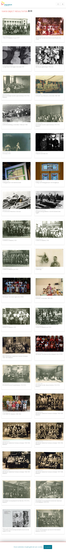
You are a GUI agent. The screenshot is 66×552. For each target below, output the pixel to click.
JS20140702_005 (39, 123)
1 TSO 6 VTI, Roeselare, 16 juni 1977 (11, 38)
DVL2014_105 (5, 123)
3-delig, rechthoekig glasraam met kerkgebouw (47, 182)
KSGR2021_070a (6, 181)
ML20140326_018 (6, 326)
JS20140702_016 (6, 383)
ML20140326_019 (6, 239)
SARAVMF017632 (6, 210)
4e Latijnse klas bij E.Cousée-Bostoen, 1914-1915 (14, 385)
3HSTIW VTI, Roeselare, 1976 (9, 327)
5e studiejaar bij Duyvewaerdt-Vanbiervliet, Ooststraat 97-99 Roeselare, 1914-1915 (49, 501)
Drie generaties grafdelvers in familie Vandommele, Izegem (48, 212)
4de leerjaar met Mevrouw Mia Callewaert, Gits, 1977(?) (49, 354)
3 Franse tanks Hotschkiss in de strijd (12, 211)
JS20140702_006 (6, 94)
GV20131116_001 (39, 152)
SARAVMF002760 (6, 470)
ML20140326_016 (39, 239)
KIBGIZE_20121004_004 (40, 210)
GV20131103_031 (6, 295)
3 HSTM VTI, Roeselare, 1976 (42, 240)
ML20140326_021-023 (7, 268)
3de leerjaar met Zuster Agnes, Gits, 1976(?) (13, 297)
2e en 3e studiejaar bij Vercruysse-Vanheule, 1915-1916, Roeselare (16, 96)
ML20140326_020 (39, 326)
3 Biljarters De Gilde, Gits (42, 153)
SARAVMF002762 (6, 354)
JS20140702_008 (39, 383)
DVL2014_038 (38, 94)
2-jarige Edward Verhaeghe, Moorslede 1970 (13, 67)
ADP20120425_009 (6, 152)
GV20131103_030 (39, 36)
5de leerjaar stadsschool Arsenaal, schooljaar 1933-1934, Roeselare (49, 414)
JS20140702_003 (39, 528)
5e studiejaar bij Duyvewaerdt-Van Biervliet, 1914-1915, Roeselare (16, 501)
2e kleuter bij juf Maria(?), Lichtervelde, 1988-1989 (48, 95)
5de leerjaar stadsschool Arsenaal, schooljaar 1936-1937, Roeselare (16, 472)
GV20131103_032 (39, 353)
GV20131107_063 (39, 65)
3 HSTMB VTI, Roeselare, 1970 (10, 240)
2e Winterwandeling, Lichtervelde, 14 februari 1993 (15, 124)
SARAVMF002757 (6, 441)
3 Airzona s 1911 (7, 153)
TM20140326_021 (6, 412)
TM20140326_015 (6, 36)
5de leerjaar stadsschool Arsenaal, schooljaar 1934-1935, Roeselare (16, 443)
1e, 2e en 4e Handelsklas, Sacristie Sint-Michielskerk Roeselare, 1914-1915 (48, 530)
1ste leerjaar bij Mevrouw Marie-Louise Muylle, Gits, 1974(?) (48, 38)
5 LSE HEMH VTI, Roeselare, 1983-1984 (12, 414)
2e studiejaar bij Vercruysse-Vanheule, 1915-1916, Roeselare (48, 125)
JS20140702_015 (39, 499)
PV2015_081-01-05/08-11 (8, 65)
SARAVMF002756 (39, 412)
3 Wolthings (38, 269)
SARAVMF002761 (39, 470)
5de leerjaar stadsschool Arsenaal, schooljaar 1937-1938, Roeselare (49, 472)
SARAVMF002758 (39, 441)
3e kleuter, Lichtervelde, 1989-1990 (44, 298)
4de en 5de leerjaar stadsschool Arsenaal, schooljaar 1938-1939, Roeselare (15, 356)
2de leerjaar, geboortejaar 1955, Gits (44, 67)
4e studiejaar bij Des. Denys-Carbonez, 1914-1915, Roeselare (48, 385)
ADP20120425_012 (39, 268)
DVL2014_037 (38, 297)
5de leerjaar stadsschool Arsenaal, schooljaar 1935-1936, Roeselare (49, 443)
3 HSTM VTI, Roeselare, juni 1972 (10, 269)
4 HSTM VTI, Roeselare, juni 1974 (43, 327)
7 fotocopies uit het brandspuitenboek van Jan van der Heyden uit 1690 (16, 530)
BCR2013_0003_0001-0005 (8, 528)
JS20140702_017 (6, 499)
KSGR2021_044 (39, 181)
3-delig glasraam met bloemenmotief (12, 182)
